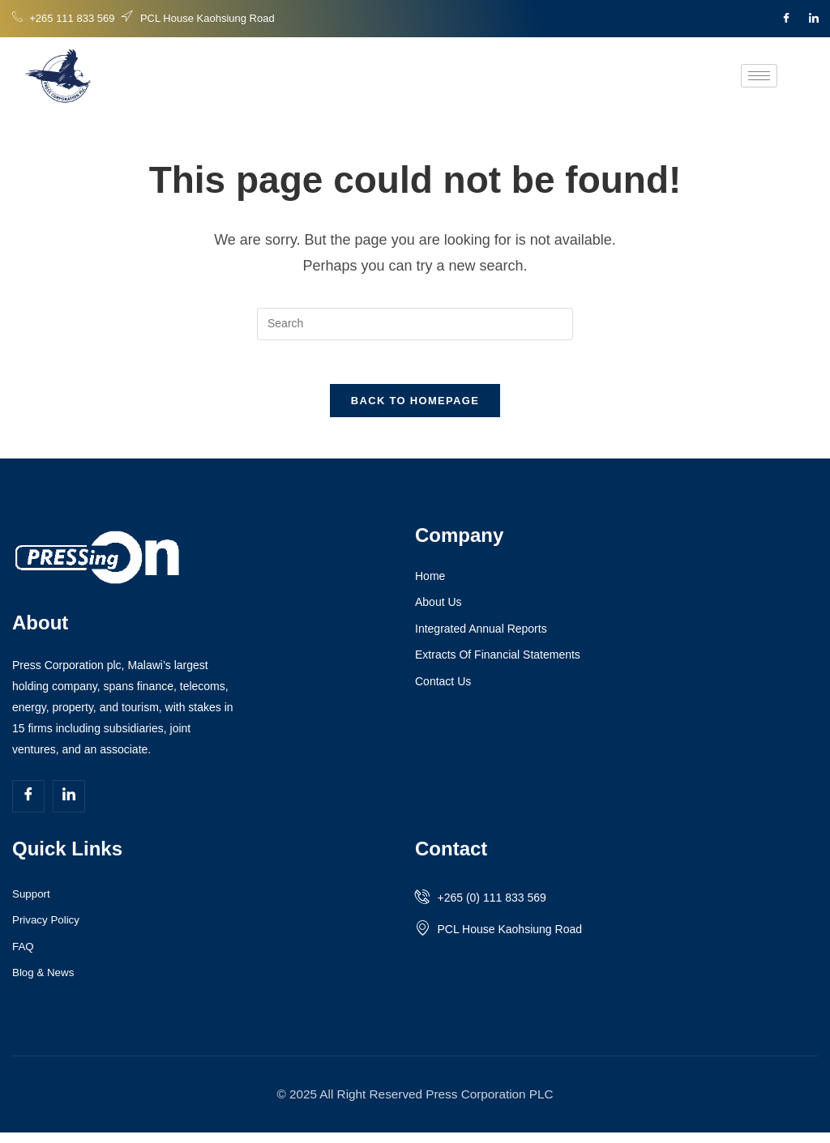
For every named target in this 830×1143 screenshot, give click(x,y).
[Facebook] (786, 18)
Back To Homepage (415, 406)
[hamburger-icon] (759, 75)
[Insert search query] (415, 324)
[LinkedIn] (814, 18)
